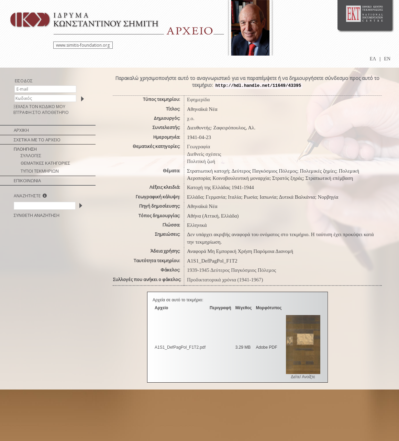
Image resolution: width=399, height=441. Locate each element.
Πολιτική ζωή (201, 161)
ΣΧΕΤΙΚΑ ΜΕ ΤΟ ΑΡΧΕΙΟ (37, 140)
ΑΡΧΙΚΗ (21, 130)
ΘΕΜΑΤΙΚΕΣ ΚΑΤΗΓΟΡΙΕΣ (45, 163)
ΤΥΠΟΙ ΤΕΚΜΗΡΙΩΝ (40, 171)
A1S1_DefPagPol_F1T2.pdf (180, 347)
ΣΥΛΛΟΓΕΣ (31, 155)
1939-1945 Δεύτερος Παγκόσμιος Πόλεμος (231, 270)
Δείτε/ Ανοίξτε (303, 376)
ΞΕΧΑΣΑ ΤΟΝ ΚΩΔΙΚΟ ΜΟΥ (39, 106)
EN (387, 58)
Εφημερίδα (198, 99)
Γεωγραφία (198, 146)
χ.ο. (191, 118)
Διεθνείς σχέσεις (204, 154)
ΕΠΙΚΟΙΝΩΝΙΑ (27, 180)
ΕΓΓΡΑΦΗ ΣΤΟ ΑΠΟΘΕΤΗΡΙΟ (41, 112)
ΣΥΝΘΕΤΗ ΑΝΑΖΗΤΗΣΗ (36, 215)
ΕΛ (373, 58)
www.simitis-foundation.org (83, 45)
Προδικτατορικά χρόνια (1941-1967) (225, 279)
